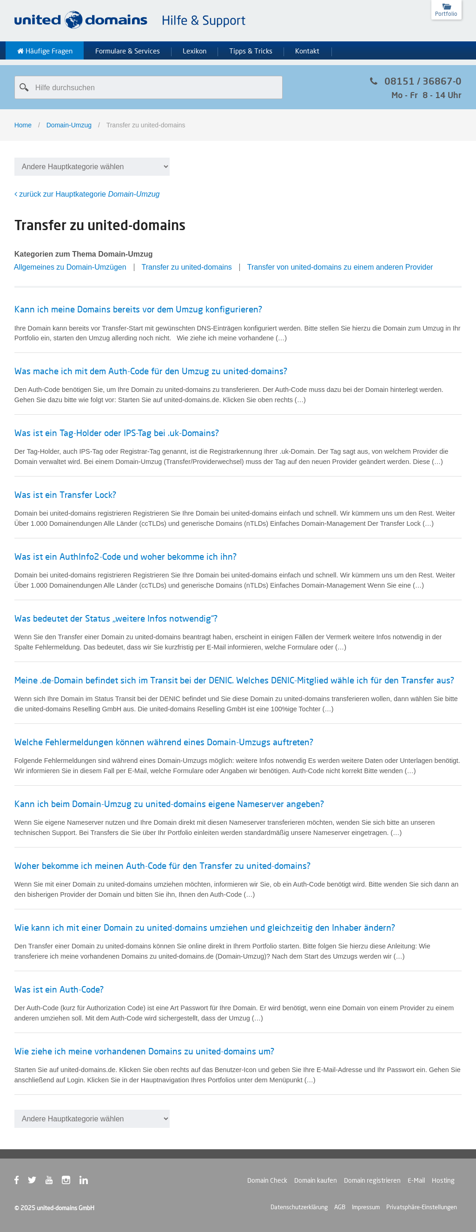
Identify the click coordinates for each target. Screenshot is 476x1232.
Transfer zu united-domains (187, 267)
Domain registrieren (372, 1180)
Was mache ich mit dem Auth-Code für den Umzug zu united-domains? (150, 371)
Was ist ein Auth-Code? (59, 989)
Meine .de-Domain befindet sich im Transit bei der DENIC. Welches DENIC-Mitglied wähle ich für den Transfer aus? (234, 680)
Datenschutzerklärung (299, 1207)
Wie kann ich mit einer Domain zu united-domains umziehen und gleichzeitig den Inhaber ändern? (204, 927)
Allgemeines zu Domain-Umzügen (70, 267)
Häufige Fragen (45, 51)
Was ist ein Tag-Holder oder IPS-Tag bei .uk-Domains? (116, 433)
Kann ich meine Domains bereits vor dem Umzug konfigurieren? (138, 309)
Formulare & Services (127, 51)
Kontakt (307, 51)
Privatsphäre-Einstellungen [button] (421, 1207)
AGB (339, 1207)
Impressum (366, 1207)
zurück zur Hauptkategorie (87, 194)
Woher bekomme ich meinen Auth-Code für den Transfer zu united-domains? (162, 866)
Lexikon (194, 51)
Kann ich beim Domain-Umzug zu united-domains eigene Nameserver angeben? (169, 804)
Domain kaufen (315, 1180)
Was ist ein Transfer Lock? (65, 495)
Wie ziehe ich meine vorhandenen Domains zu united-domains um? (144, 1051)
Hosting (443, 1180)
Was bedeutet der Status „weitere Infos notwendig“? (116, 618)
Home (23, 125)
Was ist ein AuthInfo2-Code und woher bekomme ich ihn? (125, 556)
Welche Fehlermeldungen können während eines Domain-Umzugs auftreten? (163, 742)
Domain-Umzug (69, 125)
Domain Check (267, 1180)
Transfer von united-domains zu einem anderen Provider (340, 267)
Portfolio (446, 13)
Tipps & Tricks (250, 51)
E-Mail (416, 1180)
